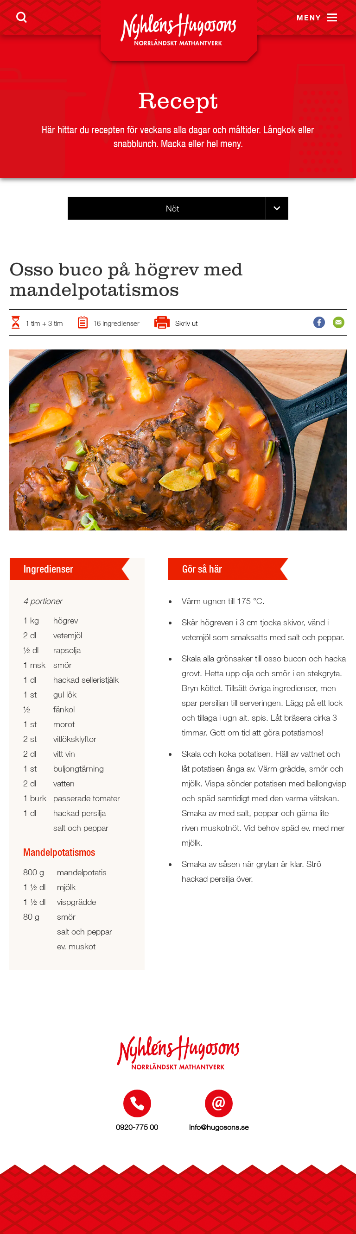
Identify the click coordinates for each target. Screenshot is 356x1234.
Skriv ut (175, 323)
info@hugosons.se (218, 1127)
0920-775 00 (137, 1127)
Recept (178, 100)
